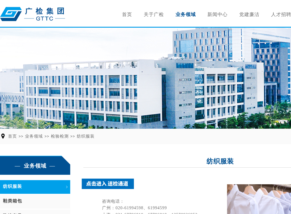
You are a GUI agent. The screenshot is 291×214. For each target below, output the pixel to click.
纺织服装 (86, 136)
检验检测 (60, 136)
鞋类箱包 (12, 201)
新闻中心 (217, 14)
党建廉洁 (249, 14)
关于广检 (154, 14)
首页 (127, 14)
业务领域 (186, 14)
